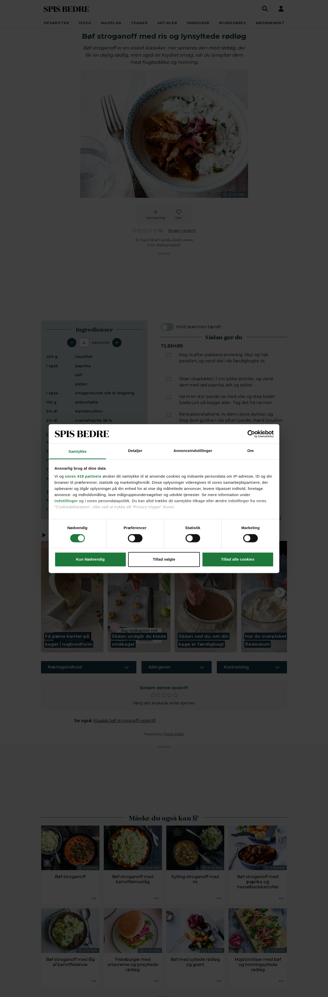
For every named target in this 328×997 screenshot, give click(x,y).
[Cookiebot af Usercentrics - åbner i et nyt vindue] (251, 434)
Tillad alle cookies (237, 559)
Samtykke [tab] (77, 451)
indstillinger (66, 501)
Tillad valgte (164, 559)
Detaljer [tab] (135, 451)
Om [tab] (250, 451)
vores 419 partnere (83, 476)
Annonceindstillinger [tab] (192, 451)
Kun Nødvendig (90, 559)
